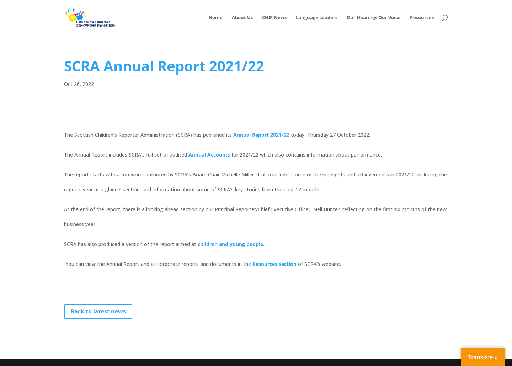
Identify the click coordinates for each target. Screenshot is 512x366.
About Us (242, 18)
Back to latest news (98, 311)
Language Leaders (316, 18)
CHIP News (274, 18)
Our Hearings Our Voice (374, 18)
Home (216, 18)
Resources (422, 18)
